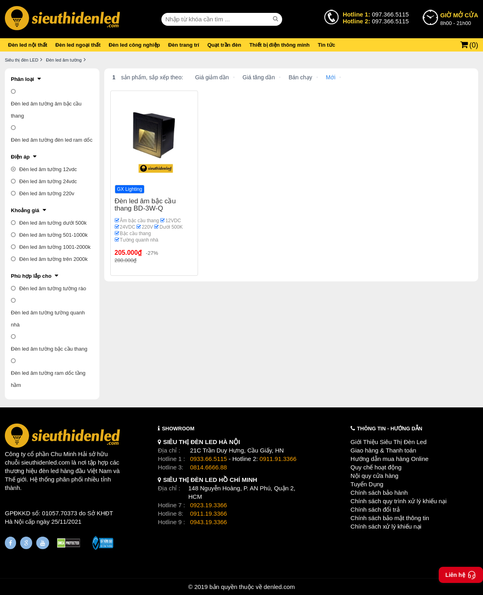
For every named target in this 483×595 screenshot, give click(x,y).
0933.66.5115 (208, 458)
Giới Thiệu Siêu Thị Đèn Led (389, 441)
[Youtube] (42, 543)
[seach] (276, 19)
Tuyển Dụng (367, 484)
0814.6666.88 (208, 467)
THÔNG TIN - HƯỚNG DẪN (389, 429)
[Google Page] (26, 543)
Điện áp (20, 157)
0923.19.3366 (208, 505)
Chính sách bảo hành (379, 492)
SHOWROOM (178, 429)
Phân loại (22, 79)
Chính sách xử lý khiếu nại (386, 526)
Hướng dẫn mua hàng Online (390, 458)
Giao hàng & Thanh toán (383, 450)
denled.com (279, 586)
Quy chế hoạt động (376, 467)
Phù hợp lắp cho (31, 276)
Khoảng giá (25, 210)
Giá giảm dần (212, 77)
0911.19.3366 (208, 513)
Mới (331, 77)
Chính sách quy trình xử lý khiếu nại (399, 501)
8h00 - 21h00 (459, 18)
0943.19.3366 (208, 522)
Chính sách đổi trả (375, 509)
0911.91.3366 (278, 458)
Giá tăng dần (259, 77)
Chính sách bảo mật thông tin (390, 517)
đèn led (49, 470)
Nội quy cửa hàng (374, 475)
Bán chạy (300, 77)
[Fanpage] (10, 543)
